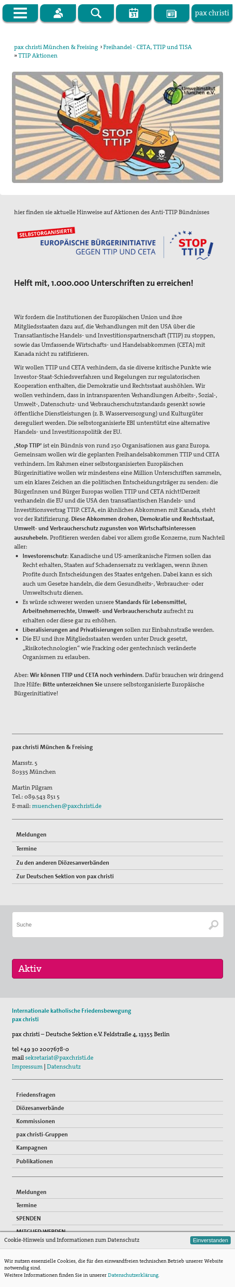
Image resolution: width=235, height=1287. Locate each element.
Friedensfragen (35, 1094)
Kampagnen (31, 1147)
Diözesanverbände (40, 1108)
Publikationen (34, 1161)
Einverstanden (210, 1240)
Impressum (27, 1066)
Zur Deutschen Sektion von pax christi (65, 876)
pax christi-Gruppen (42, 1134)
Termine (26, 848)
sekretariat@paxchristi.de (59, 1057)
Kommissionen (35, 1121)
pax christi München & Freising (56, 47)
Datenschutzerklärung (133, 1275)
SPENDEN (28, 1218)
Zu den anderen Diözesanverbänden (62, 862)
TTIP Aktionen (38, 55)
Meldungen (31, 834)
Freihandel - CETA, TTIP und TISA (147, 47)
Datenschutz (64, 1066)
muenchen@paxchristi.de (67, 806)
